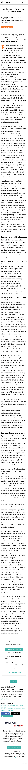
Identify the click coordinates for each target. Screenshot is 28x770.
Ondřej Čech (4, 17)
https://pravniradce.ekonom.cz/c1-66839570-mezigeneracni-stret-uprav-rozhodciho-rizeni (13, 708)
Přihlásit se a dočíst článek (14, 672)
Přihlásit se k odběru (14, 747)
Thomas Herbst (5, 20)
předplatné (4, 699)
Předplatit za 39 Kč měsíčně (14, 649)
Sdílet (14, 681)
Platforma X (16, 713)
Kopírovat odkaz (8, 716)
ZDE (16, 757)
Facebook (6, 713)
